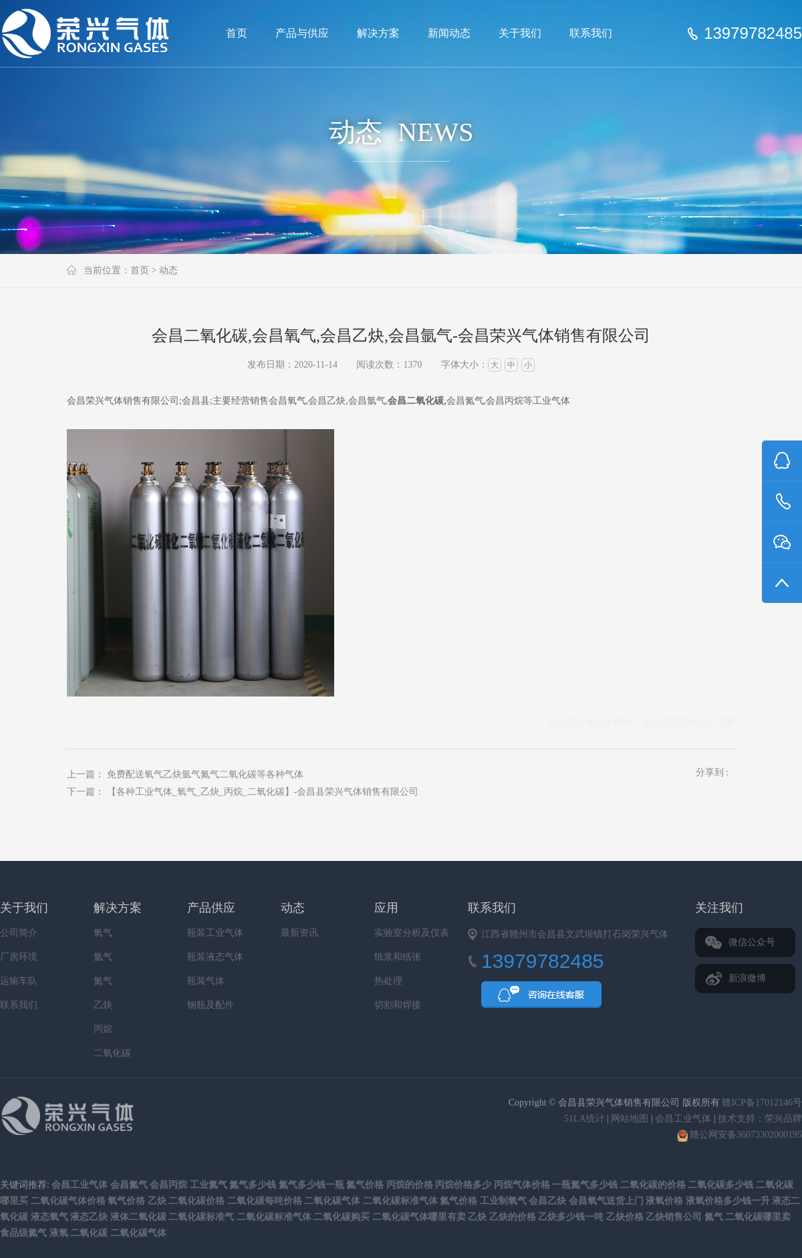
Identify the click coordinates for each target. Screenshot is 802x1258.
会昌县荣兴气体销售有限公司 (91, 33)
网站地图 (629, 1119)
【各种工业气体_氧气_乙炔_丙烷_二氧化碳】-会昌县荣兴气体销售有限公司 (263, 792)
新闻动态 (449, 33)
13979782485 (753, 33)
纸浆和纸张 (397, 957)
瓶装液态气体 (215, 957)
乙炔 (103, 1005)
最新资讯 (299, 933)
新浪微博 (747, 978)
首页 (236, 33)
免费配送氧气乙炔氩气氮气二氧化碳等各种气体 (205, 774)
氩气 (103, 957)
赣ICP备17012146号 (762, 1103)
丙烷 (103, 1029)
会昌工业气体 (683, 1119)
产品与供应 (302, 33)
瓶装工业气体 (215, 933)
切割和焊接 (397, 1005)
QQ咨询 (541, 998)
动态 (168, 270)
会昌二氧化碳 (416, 401)
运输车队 (18, 981)
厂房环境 (18, 957)
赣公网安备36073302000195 (740, 1135)
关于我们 (520, 33)
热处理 (388, 981)
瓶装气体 (206, 981)
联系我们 (590, 33)
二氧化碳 (112, 1053)
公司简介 (18, 933)
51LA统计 (584, 1119)
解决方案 (378, 33)
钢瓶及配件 (210, 1005)
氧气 (103, 933)
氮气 (103, 981)
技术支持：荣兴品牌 (760, 1119)
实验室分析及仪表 (411, 933)
